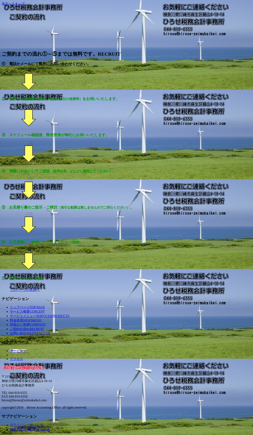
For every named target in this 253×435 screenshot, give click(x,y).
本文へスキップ (13, 3)
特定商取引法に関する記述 (29, 429)
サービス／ (18, 351)
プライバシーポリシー (26, 425)
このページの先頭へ (25, 290)
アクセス (16, 359)
